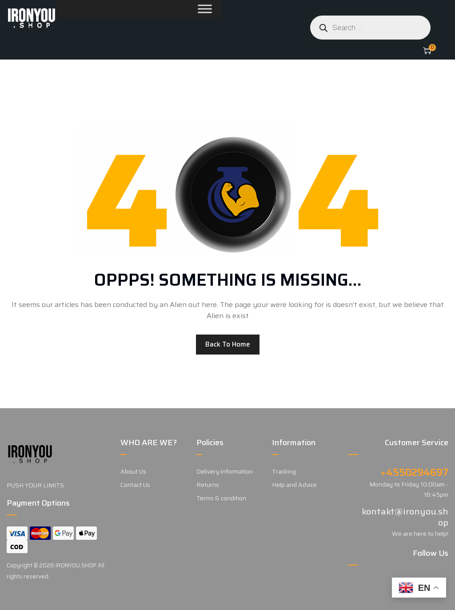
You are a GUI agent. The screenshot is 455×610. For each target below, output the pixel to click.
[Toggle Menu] (183, 8)
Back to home (227, 344)
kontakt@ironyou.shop (405, 517)
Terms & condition (221, 498)
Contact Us (135, 485)
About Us (133, 471)
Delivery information (224, 471)
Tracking (284, 471)
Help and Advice (294, 485)
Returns (207, 485)
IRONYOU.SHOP (76, 565)
